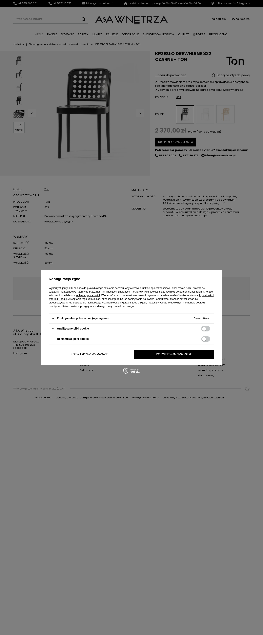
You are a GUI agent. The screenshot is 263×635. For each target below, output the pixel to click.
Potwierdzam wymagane (89, 354)
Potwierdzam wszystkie (174, 354)
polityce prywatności (88, 295)
